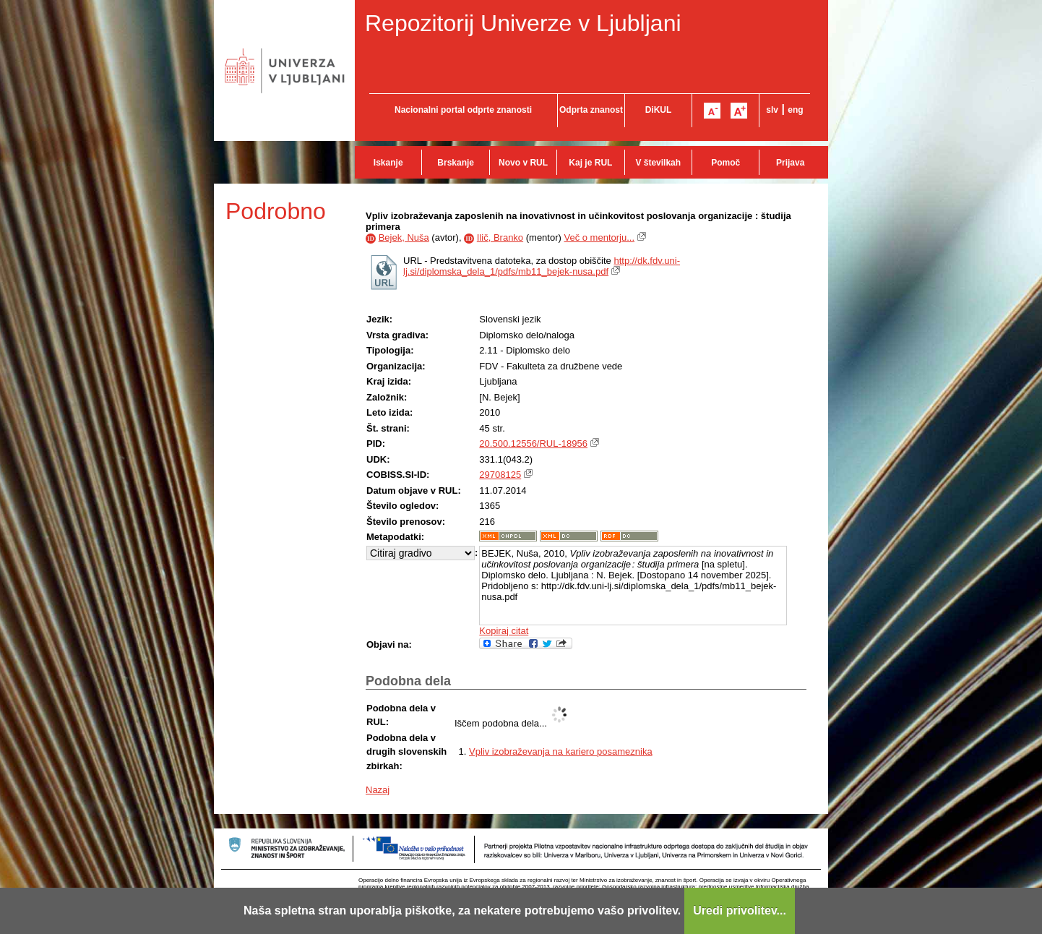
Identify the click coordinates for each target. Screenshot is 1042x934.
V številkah (658, 163)
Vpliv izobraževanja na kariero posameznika (561, 751)
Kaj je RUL (590, 163)
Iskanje (388, 163)
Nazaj (377, 789)
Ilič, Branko (500, 237)
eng (795, 110)
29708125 (500, 474)
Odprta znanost (591, 110)
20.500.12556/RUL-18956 (533, 443)
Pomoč (725, 163)
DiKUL (658, 110)
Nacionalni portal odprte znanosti (463, 110)
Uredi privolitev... (739, 910)
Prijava (790, 163)
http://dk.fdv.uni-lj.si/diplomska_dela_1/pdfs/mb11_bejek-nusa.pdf (541, 266)
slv (772, 110)
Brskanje (455, 163)
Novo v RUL (523, 163)
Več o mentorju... (599, 237)
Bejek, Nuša (404, 237)
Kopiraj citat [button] (503, 630)
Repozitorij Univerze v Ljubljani (523, 23)
